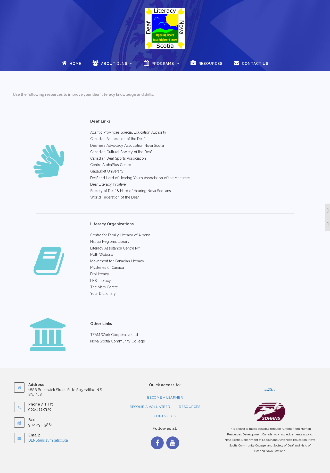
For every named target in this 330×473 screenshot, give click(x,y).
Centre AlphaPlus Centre (110, 165)
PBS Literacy (100, 281)
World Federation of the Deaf (114, 197)
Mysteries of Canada (107, 267)
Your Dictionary (103, 293)
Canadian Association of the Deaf (117, 139)
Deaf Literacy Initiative (108, 184)
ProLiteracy (99, 274)
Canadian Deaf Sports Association (118, 158)
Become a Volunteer (149, 407)
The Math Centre (104, 287)
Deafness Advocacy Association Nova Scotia (127, 145)
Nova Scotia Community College (117, 341)
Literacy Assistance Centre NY (115, 248)
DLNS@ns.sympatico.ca (48, 440)
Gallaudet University (106, 171)
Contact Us (165, 416)
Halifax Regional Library (109, 241)
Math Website (101, 255)
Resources (189, 407)
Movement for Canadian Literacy (117, 261)
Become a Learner (165, 397)
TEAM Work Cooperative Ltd (114, 335)
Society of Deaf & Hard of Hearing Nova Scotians (130, 191)
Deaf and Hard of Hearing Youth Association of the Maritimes (140, 178)
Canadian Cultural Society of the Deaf (121, 152)
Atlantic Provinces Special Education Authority (128, 132)
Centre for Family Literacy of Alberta (120, 235)
